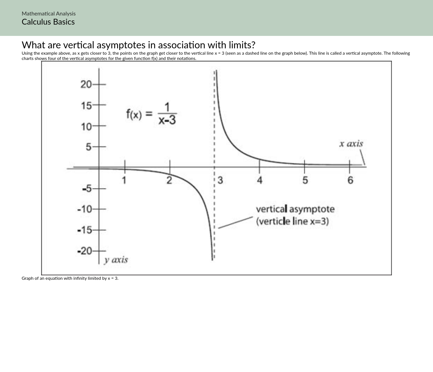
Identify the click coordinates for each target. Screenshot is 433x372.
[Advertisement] (216, 332)
